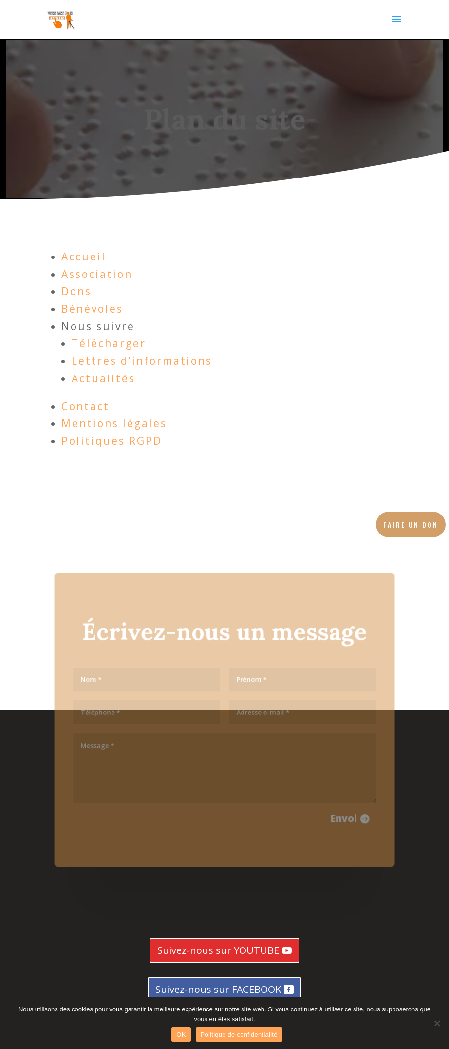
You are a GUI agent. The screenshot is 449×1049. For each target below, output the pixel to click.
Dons (76, 291)
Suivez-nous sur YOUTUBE (218, 950)
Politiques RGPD (111, 441)
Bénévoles (92, 309)
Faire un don (410, 524)
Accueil (83, 256)
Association (96, 274)
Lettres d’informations (142, 361)
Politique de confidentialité (239, 1034)
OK (181, 1034)
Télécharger (109, 343)
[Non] (437, 1023)
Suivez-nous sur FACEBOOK (218, 989)
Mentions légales (114, 423)
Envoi (340, 815)
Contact (85, 406)
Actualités (103, 378)
